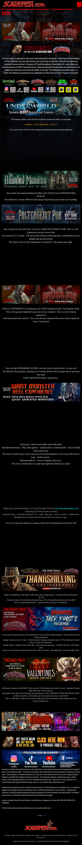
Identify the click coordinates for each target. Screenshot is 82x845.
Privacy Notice (41, 837)
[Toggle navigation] (79, 4)
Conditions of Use (72, 835)
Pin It (44, 815)
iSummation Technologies (61, 841)
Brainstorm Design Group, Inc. (28, 841)
